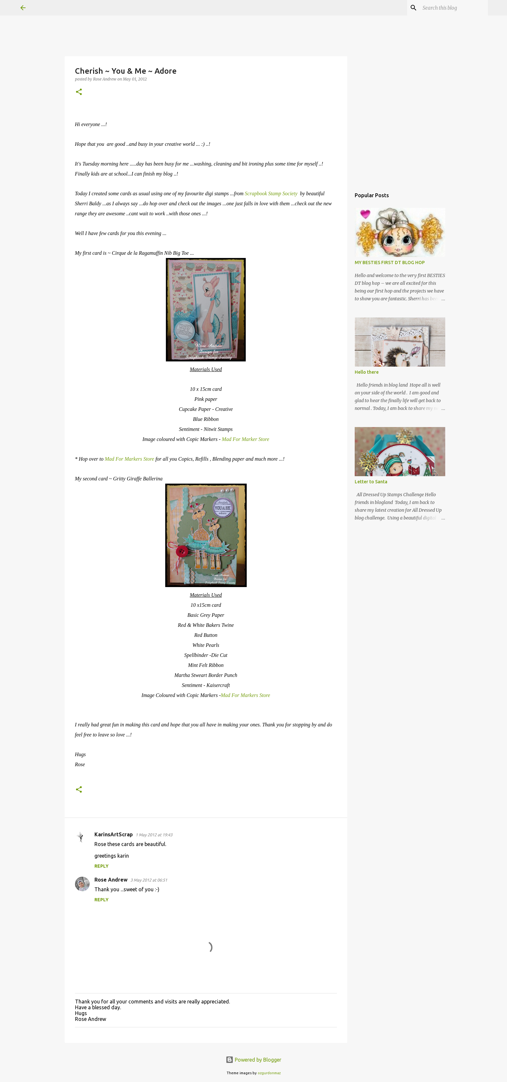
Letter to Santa (371, 481)
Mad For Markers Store (130, 459)
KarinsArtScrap (113, 834)
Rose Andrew (111, 880)
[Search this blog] (454, 8)
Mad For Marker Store (245, 439)
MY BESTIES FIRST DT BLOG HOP (390, 262)
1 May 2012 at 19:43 (153, 834)
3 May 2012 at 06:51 (148, 880)
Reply (101, 866)
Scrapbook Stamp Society (272, 193)
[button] (79, 92)
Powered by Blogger (253, 1060)
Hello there (367, 372)
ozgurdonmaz (269, 1073)
